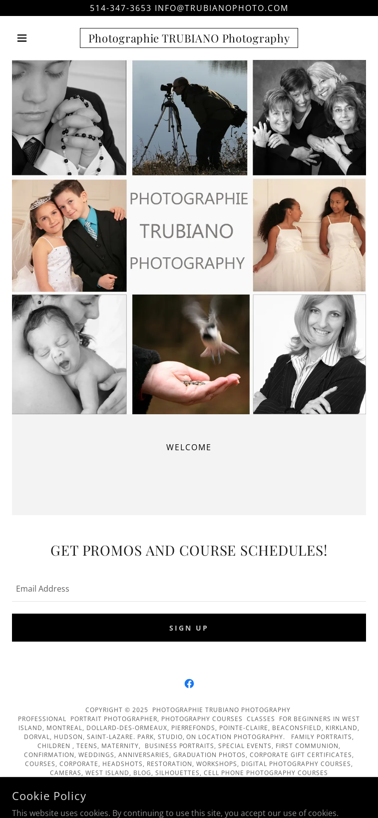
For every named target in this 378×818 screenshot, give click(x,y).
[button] (38, 38)
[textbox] (189, 588)
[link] (189, 38)
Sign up (189, 628)
